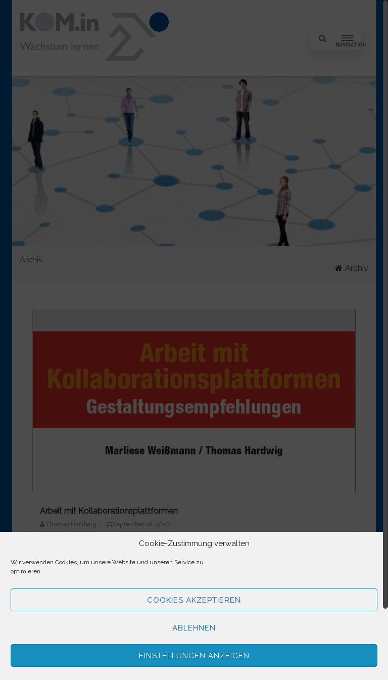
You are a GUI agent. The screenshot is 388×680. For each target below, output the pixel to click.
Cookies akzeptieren (194, 600)
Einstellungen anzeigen (194, 655)
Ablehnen (194, 627)
